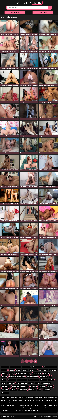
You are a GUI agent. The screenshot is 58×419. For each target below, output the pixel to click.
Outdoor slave (37, 373)
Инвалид (43, 380)
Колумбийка (43, 376)
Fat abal (31, 383)
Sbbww (4, 380)
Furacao (24, 370)
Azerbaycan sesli (15, 367)
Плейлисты (15, 12)
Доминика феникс (32, 376)
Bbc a (39, 389)
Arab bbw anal (27, 367)
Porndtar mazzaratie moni (23, 373)
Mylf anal (4, 370)
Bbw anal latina (37, 367)
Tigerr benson (5, 386)
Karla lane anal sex (21, 383)
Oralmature (33, 386)
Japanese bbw (43, 370)
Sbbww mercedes (33, 380)
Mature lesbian (46, 383)
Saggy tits (11, 383)
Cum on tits (46, 389)
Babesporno (5, 389)
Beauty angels (23, 389)
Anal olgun (46, 373)
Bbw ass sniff (33, 370)
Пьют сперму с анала (50, 367)
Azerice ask (5, 367)
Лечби (38, 383)
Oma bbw (51, 380)
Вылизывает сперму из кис (20, 386)
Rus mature (53, 370)
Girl (51, 376)
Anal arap (4, 376)
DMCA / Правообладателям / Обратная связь (45, 416)
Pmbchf (11, 370)
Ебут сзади (5, 393)
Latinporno (50, 386)
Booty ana (32, 389)
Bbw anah (4, 373)
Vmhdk (18, 370)
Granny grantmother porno (17, 376)
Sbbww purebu (22, 380)
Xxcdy (11, 373)
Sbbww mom (11, 380)
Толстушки (29, 3)
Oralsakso (42, 386)
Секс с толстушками (7, 416)
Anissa (3, 383)
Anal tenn (13, 389)
